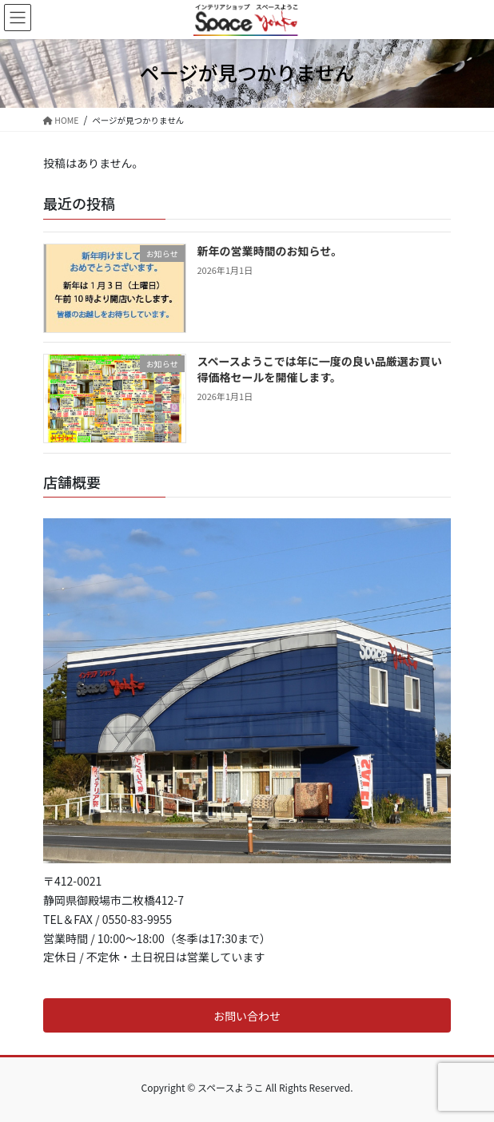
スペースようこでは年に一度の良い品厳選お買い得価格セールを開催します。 (319, 369)
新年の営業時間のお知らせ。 (270, 251)
